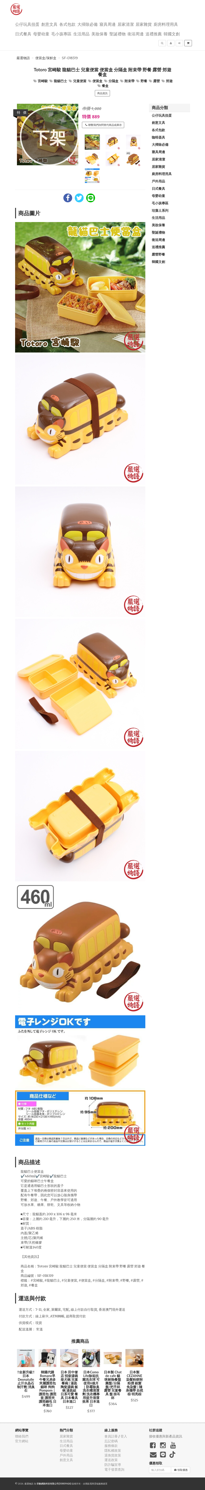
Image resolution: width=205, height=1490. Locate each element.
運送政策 (111, 1460)
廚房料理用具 (166, 24)
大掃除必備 (87, 24)
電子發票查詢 (114, 1469)
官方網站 (21, 1441)
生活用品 (81, 34)
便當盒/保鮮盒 (45, 58)
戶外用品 (158, 181)
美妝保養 (99, 34)
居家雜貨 (144, 24)
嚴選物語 (23, 58)
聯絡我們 (21, 1436)
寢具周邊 (107, 24)
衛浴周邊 (135, 34)
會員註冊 (111, 1436)
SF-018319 (70, 58)
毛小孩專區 (61, 34)
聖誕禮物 (117, 34)
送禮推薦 (154, 34)
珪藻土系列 (160, 210)
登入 (123, 1436)
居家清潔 (126, 24)
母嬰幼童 (41, 34)
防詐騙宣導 (112, 1465)
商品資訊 (102, 93)
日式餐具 (23, 34)
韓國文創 (172, 34)
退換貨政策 (112, 1455)
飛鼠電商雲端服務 (94, 1483)
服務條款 (111, 1446)
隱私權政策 (112, 1450)
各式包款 (67, 24)
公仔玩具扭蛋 (27, 24)
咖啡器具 (158, 137)
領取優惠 (181, 1470)
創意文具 (49, 24)
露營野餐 (158, 254)
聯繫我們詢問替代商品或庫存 (103, 125)
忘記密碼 (111, 1441)
